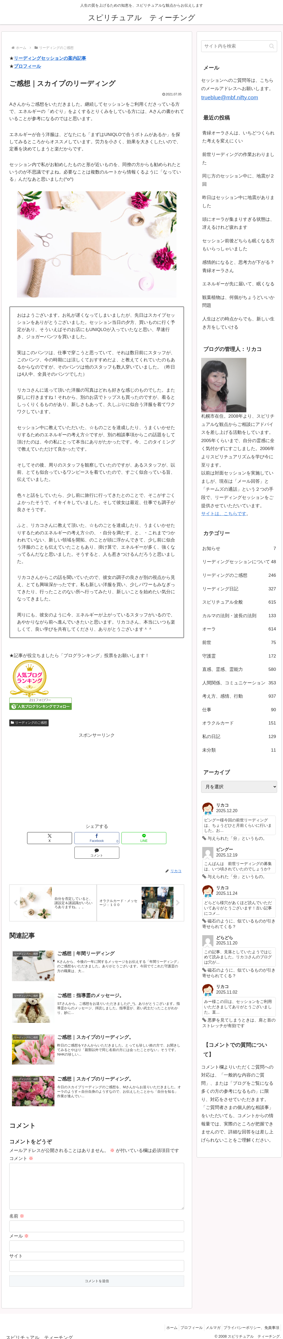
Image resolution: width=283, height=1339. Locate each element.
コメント (21, 1144)
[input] (239, 46)
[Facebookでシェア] (79, 838)
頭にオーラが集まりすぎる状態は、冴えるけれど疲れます (238, 223)
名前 (16, 1211)
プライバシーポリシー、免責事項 (250, 1322)
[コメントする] (150, 838)
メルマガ (209, 1322)
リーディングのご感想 (29, 722)
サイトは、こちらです (223, 513)
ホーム (162, 1322)
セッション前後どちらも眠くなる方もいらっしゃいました (238, 245)
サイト (16, 1250)
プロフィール (27, 66)
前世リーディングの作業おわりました (238, 158)
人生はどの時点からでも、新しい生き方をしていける (238, 323)
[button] (271, 46)
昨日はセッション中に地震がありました (238, 201)
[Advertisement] (96, 777)
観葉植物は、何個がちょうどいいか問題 (238, 301)
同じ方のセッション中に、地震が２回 (238, 180)
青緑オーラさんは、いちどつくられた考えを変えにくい (238, 137)
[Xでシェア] (43, 838)
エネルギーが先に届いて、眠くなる (238, 283)
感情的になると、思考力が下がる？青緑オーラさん (238, 266)
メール (19, 1231)
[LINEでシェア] (114, 838)
